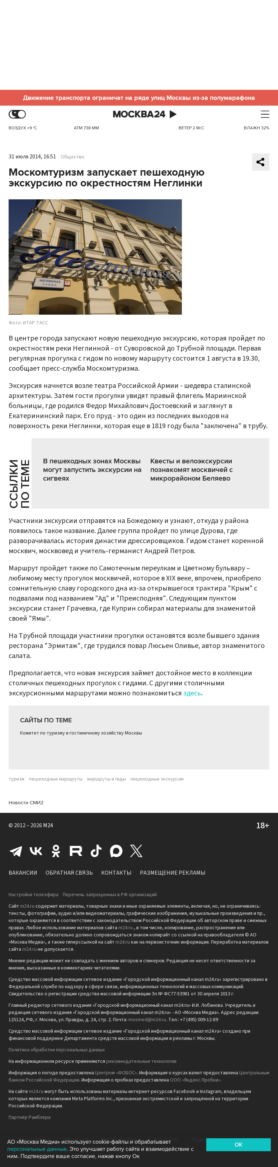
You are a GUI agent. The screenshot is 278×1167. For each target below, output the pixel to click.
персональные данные (37, 1149)
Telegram (16, 851)
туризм (16, 779)
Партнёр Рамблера (30, 1117)
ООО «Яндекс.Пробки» (195, 1080)
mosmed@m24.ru (147, 1019)
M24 (48, 825)
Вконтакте (36, 851)
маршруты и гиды (106, 779)
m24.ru (27, 906)
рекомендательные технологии (141, 1061)
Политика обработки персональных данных (57, 1049)
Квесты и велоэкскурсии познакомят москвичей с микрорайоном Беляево (191, 470)
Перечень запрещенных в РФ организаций (110, 894)
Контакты (116, 873)
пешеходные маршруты (56, 779)
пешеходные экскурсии (157, 779)
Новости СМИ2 (26, 803)
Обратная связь (69, 873)
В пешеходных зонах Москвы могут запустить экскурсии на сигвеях (92, 470)
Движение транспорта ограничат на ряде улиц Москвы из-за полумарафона (139, 98)
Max (116, 851)
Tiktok (96, 851)
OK (238, 1144)
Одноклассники (56, 851)
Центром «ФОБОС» (116, 1072)
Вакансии (23, 873)
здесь (192, 693)
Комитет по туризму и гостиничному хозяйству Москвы (81, 733)
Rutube (76, 851)
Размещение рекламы (173, 873)
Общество (72, 157)
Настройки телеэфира (33, 894)
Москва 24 (139, 114)
